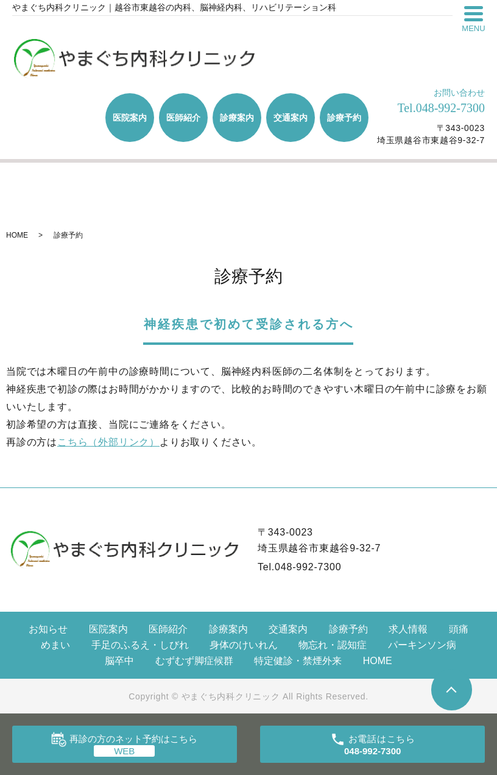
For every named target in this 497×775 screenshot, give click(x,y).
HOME (17, 235)
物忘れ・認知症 (332, 645)
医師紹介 (183, 117)
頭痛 (458, 629)
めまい (55, 645)
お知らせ (48, 629)
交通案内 (290, 117)
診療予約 (344, 117)
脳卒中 (119, 661)
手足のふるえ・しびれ (140, 645)
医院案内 (130, 117)
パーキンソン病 (422, 645)
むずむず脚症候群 (194, 661)
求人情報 (408, 629)
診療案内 (237, 117)
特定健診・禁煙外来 (298, 661)
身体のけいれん (244, 645)
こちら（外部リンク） (108, 442)
